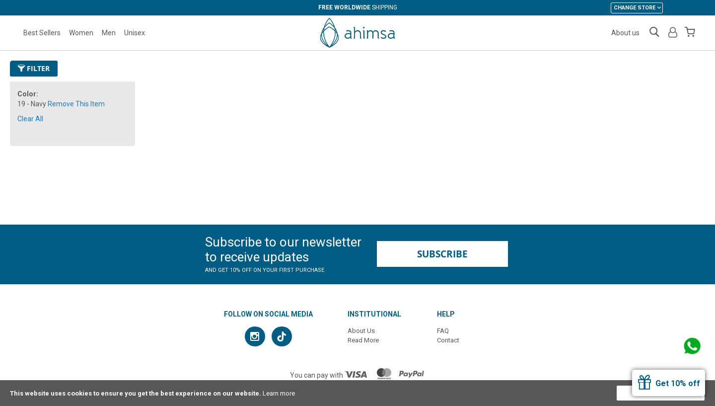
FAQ (443, 330)
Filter (34, 68)
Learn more (279, 393)
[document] (357, 393)
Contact (448, 340)
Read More (363, 340)
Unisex (134, 33)
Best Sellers (42, 33)
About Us (361, 330)
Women (81, 33)
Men (109, 33)
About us (625, 33)
